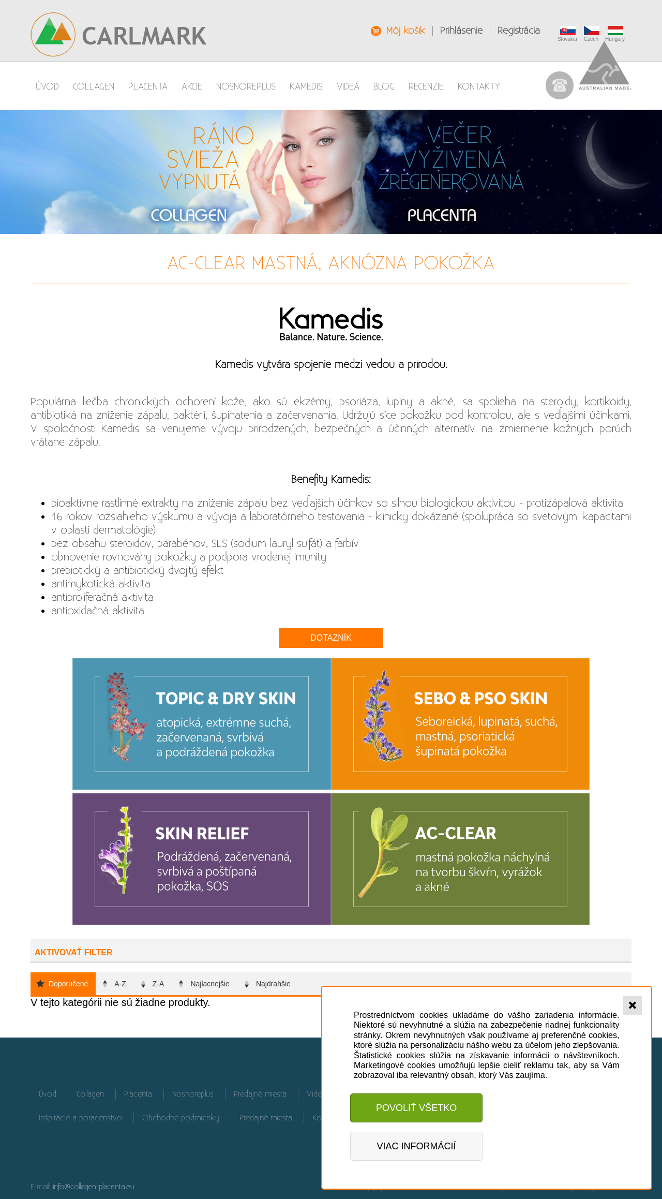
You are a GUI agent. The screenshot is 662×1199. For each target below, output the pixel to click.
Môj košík (405, 30)
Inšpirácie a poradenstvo (80, 1118)
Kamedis (306, 86)
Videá (348, 86)
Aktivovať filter (74, 952)
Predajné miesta (260, 1094)
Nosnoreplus (246, 86)
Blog (384, 86)
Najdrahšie (273, 984)
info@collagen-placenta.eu (93, 1186)
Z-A (158, 984)
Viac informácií (416, 1146)
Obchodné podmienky (180, 1118)
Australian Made (605, 65)
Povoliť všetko (416, 1108)
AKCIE (192, 86)
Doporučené (68, 984)
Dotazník (331, 637)
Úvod (47, 86)
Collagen (93, 86)
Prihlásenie (461, 30)
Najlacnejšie (209, 984)
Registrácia (519, 30)
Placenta (148, 86)
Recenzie (426, 86)
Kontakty (479, 86)
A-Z (120, 984)
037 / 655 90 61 (560, 85)
